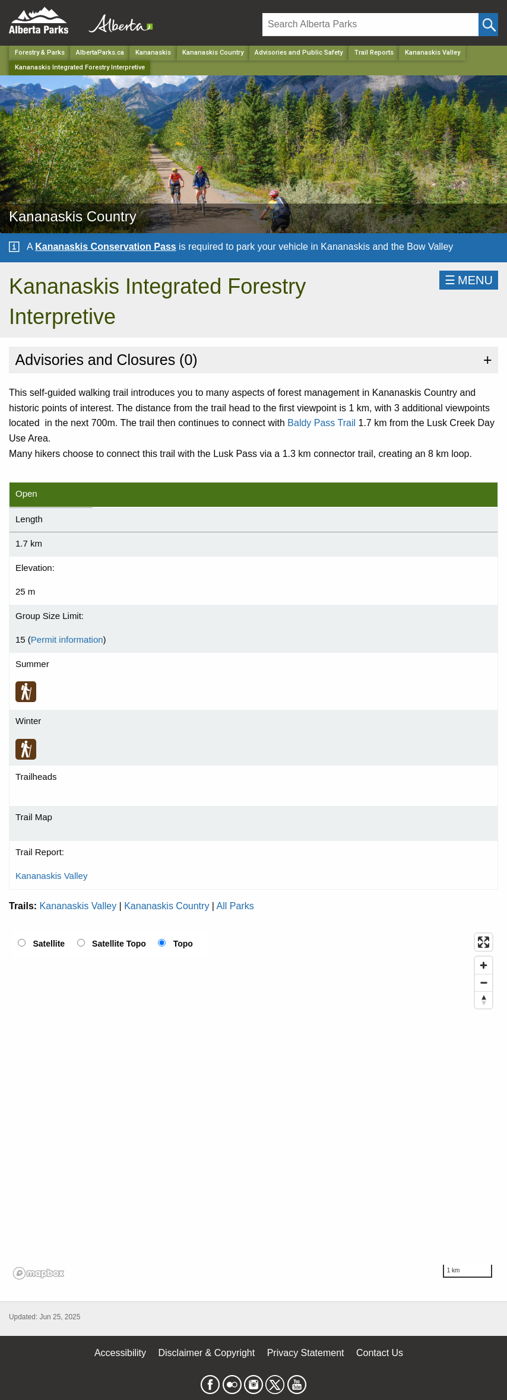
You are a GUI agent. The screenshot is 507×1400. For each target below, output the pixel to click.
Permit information (67, 639)
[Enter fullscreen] (483, 942)
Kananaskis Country (166, 906)
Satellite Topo (119, 943)
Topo (183, 943)
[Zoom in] (483, 965)
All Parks (235, 906)
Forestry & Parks (40, 52)
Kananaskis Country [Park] (212, 52)
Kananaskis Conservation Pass (105, 247)
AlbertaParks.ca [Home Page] (100, 52)
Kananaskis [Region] (153, 52)
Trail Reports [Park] (374, 52)
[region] (253, 1106)
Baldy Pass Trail (321, 423)
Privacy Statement (305, 1353)
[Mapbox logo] (38, 1273)
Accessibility (120, 1353)
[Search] (370, 24)
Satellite (49, 943)
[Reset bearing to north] (483, 999)
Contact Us (379, 1353)
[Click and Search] (488, 24)
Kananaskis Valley (432, 52)
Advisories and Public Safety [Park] (299, 52)
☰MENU (469, 280)
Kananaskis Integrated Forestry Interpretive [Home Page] (80, 67)
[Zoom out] (483, 982)
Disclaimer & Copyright (207, 1353)
